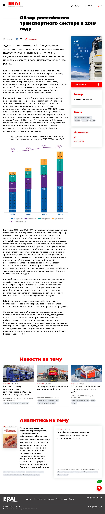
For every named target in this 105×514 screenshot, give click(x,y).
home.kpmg (79, 141)
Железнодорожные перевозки (48, 400)
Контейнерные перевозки (83, 117)
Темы (71, 499)
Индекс (28, 499)
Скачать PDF (80, 85)
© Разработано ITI (95, 507)
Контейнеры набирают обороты (73, 432)
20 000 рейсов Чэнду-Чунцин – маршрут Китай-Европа (52, 387)
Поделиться (32, 39)
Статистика (61, 499)
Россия (92, 120)
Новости (38, 499)
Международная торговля (80, 400)
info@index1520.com (94, 498)
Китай (93, 400)
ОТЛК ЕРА (85, 120)
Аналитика (49, 499)
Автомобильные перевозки (20, 403)
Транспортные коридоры (31, 475)
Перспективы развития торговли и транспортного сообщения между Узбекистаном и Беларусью (33, 432)
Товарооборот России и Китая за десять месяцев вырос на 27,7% (86, 389)
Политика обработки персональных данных (20, 509)
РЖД (59, 475)
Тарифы (77, 120)
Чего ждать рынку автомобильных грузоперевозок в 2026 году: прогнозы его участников (17, 390)
